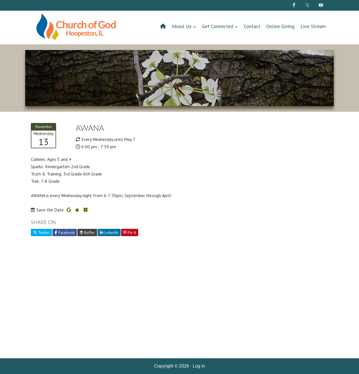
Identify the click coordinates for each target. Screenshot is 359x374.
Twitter (41, 232)
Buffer (87, 232)
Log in (199, 366)
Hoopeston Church (77, 28)
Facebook (65, 232)
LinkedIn (109, 232)
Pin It (129, 232)
